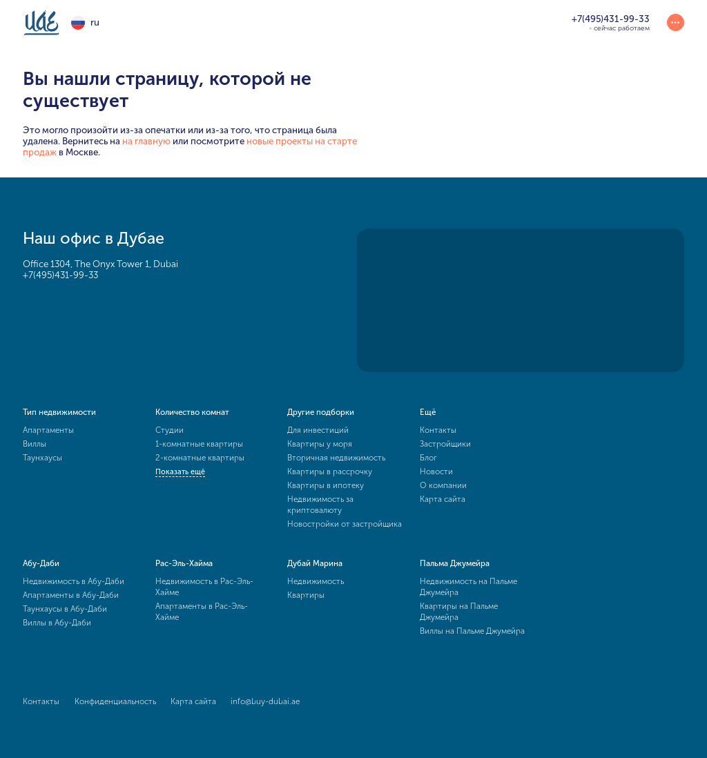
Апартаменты (48, 430)
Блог (428, 458)
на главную (146, 140)
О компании (443, 485)
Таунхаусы (42, 458)
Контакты (438, 430)
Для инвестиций (318, 430)
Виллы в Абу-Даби (57, 623)
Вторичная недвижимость (336, 458)
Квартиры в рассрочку (329, 471)
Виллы (34, 444)
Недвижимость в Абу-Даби (73, 581)
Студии (169, 430)
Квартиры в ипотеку (325, 485)
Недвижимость (315, 581)
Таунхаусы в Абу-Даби (65, 609)
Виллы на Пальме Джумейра (472, 631)
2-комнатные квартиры (199, 458)
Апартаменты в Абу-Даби (71, 595)
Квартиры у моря (319, 444)
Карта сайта (442, 499)
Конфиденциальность (115, 701)
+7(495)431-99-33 (60, 274)
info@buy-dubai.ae (265, 701)
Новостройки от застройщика (344, 524)
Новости (436, 471)
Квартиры (306, 595)
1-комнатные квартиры (199, 444)
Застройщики (445, 444)
